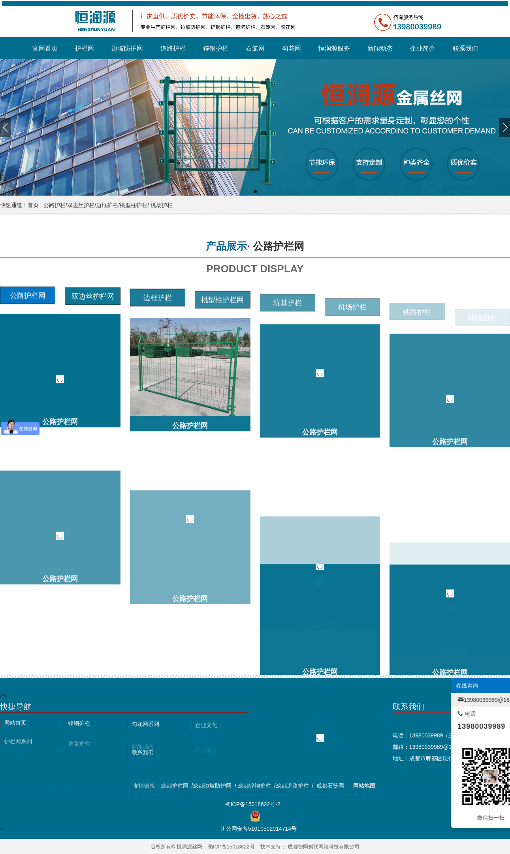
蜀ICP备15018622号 (231, 846)
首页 (33, 205)
